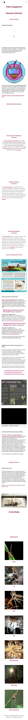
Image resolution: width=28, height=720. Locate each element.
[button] (1, 1)
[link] (14, 417)
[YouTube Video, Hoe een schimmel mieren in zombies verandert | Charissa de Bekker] (14, 167)
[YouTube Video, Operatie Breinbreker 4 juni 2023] (14, 216)
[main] (14, 6)
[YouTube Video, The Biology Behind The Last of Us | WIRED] (14, 526)
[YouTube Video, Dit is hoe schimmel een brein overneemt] (14, 121)
